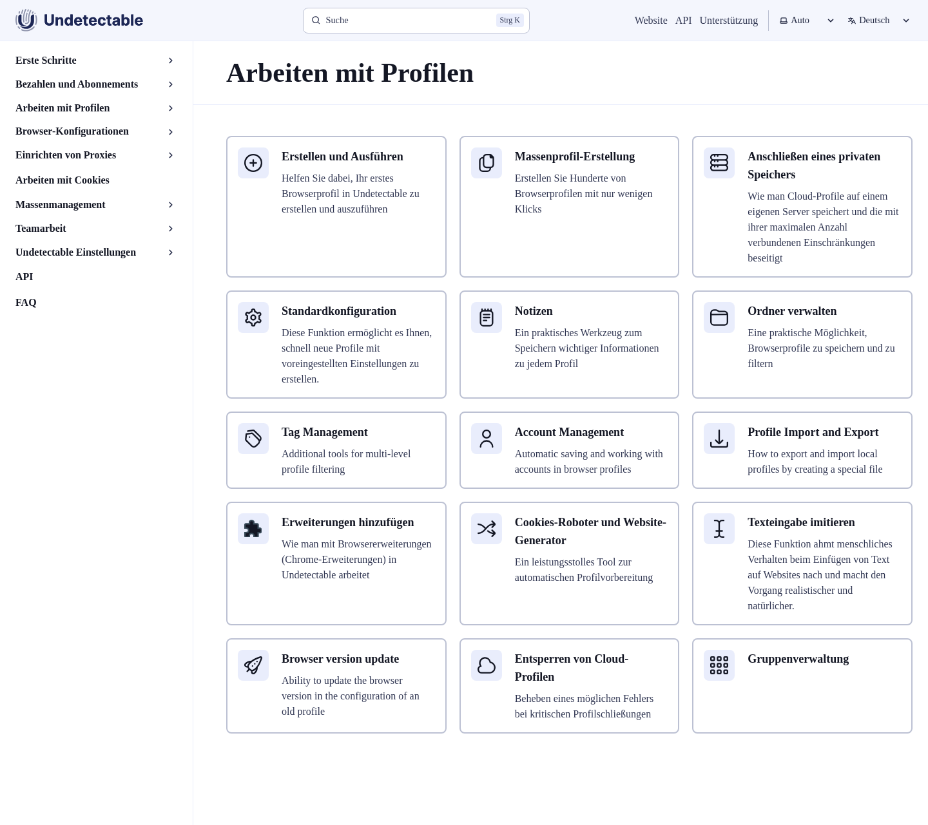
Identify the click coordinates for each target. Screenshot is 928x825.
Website (651, 20)
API (683, 20)
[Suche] (416, 20)
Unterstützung (729, 20)
